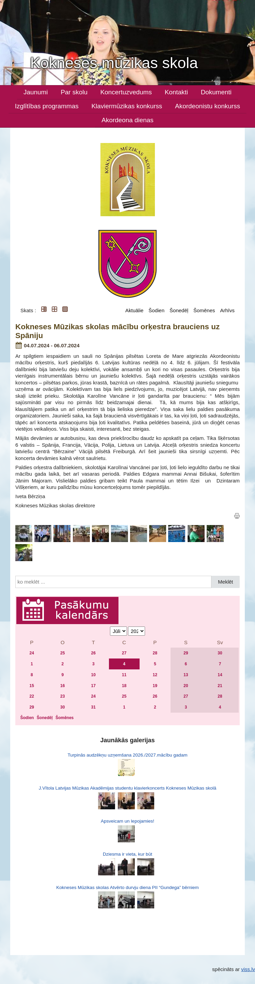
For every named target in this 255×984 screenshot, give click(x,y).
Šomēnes (204, 310)
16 (62, 685)
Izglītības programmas (47, 106)
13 (186, 674)
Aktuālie (134, 310)
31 (93, 707)
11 (124, 674)
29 (186, 653)
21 (220, 685)
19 (155, 685)
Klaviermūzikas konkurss (126, 106)
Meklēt (225, 582)
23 (62, 696)
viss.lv (248, 969)
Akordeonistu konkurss (207, 106)
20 (186, 685)
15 (32, 685)
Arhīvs (227, 310)
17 (93, 685)
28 (155, 653)
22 (32, 696)
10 (93, 674)
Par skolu (74, 92)
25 (62, 653)
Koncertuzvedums (126, 92)
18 (124, 685)
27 (124, 653)
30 (220, 653)
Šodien (156, 310)
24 (32, 653)
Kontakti (176, 92)
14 (220, 674)
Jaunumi (35, 92)
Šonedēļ (179, 310)
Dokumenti (216, 92)
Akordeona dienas (127, 120)
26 (93, 653)
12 (155, 674)
